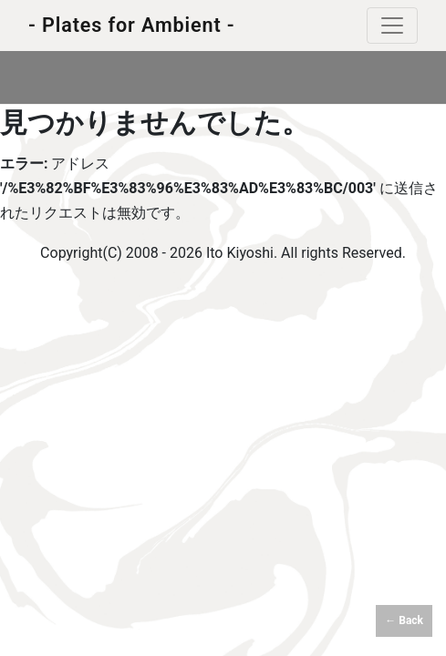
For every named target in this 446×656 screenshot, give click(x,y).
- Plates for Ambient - (131, 25)
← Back (404, 620)
